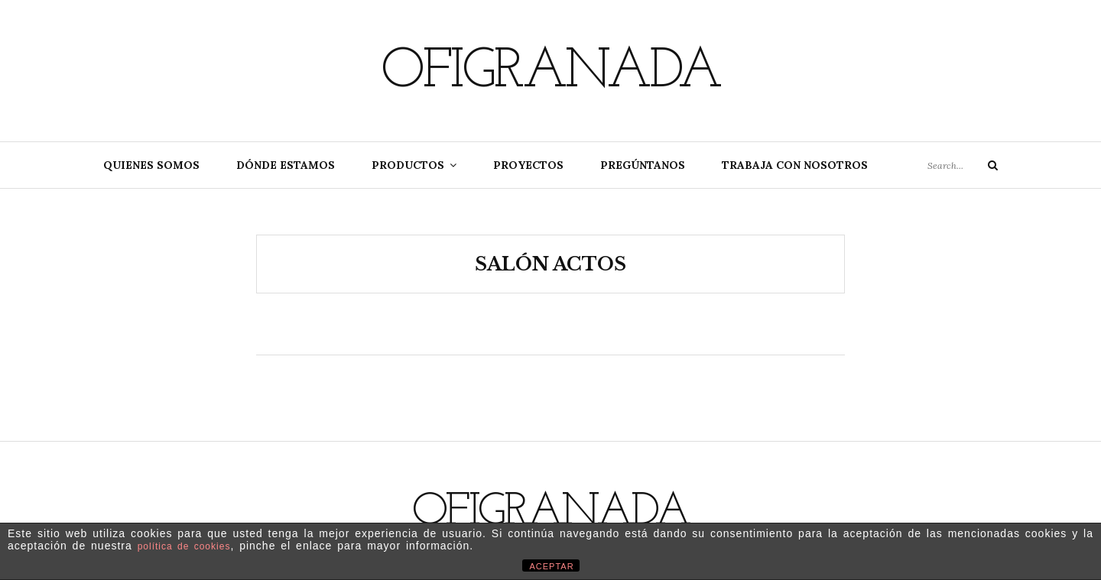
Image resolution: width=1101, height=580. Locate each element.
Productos (408, 165)
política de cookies (184, 546)
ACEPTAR (552, 566)
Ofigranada (550, 72)
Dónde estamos (285, 165)
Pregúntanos (642, 165)
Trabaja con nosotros (795, 165)
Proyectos (528, 165)
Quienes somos (151, 165)
